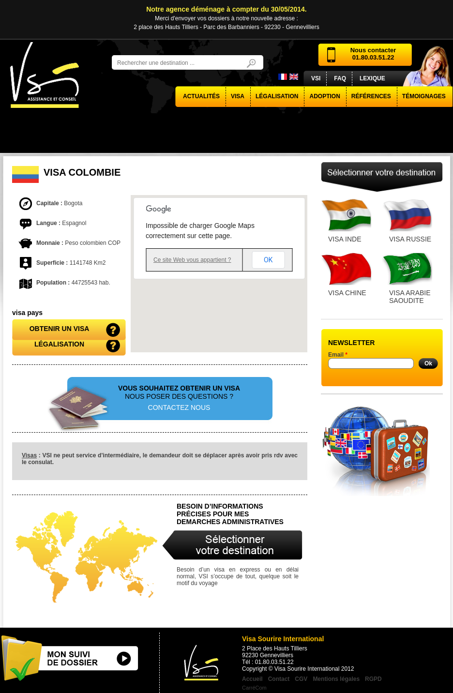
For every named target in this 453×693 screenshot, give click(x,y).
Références (371, 96)
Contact (279, 679)
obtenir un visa (60, 328)
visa (237, 96)
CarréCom (254, 688)
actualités (201, 96)
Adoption (324, 96)
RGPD (373, 679)
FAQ (340, 78)
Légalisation (277, 96)
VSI (315, 78)
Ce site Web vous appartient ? (192, 259)
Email (337, 354)
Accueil (252, 679)
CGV (301, 679)
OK (268, 260)
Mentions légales (336, 679)
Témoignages (424, 96)
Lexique (372, 78)
